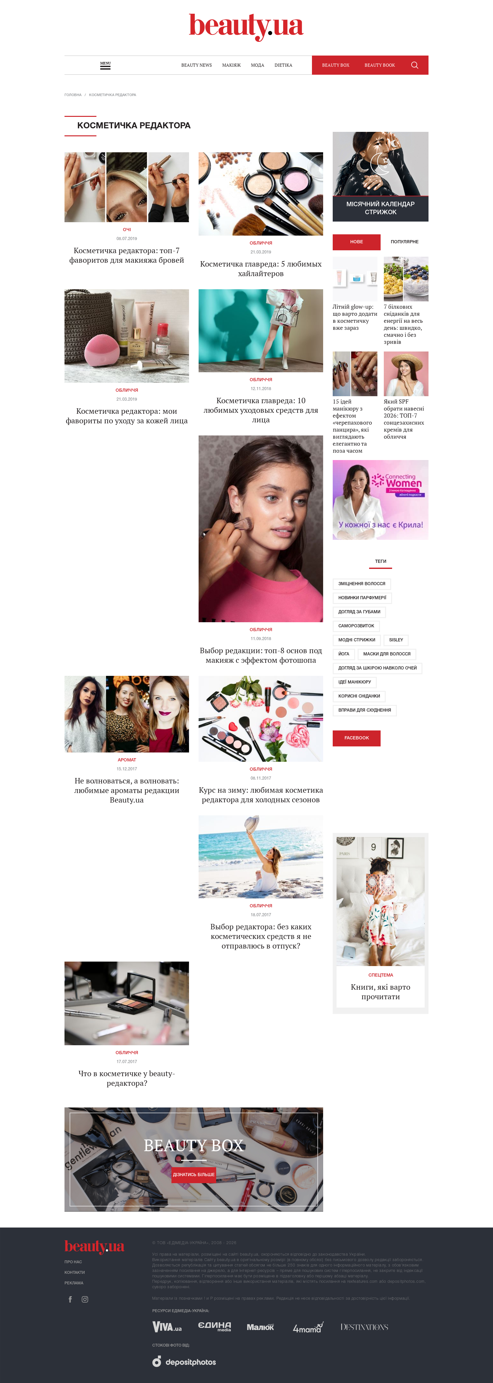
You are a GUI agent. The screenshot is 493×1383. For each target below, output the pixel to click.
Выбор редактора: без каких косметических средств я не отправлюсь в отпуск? (260, 936)
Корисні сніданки (359, 696)
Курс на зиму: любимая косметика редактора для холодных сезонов (261, 795)
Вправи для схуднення (364, 710)
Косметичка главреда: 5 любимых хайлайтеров (261, 268)
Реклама (73, 1283)
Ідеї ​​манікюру (354, 682)
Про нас (73, 1262)
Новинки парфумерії (362, 598)
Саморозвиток (356, 626)
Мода (257, 65)
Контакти (74, 1272)
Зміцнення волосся (361, 584)
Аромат (127, 760)
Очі (127, 230)
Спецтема (380, 975)
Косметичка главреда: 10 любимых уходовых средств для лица (261, 410)
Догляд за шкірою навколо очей (377, 668)
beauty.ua (246, 27)
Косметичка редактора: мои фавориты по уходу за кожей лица (127, 416)
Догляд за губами (359, 612)
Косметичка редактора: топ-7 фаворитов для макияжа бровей (126, 255)
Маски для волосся (387, 654)
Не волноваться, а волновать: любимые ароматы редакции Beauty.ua (126, 790)
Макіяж (231, 65)
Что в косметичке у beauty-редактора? (127, 1078)
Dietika (283, 65)
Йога (343, 654)
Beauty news (196, 65)
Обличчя (261, 243)
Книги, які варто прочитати (380, 991)
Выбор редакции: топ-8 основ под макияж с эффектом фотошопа (261, 655)
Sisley (396, 640)
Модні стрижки (356, 640)
